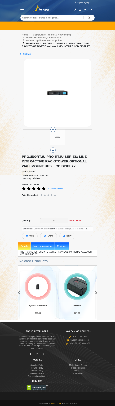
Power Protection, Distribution (43, 37)
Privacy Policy (37, 371)
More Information (42, 246)
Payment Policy (37, 373)
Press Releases (78, 368)
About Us (78, 371)
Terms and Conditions (37, 376)
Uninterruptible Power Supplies (44, 40)
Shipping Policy (37, 365)
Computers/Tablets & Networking (52, 34)
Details (24, 246)
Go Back (25, 54)
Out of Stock (75, 220)
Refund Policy (37, 368)
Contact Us (78, 373)
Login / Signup (81, 2)
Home (25, 34)
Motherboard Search (78, 365)
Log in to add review (55, 188)
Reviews (61, 246)
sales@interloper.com (80, 340)
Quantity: (26, 220)
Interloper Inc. (56, 403)
